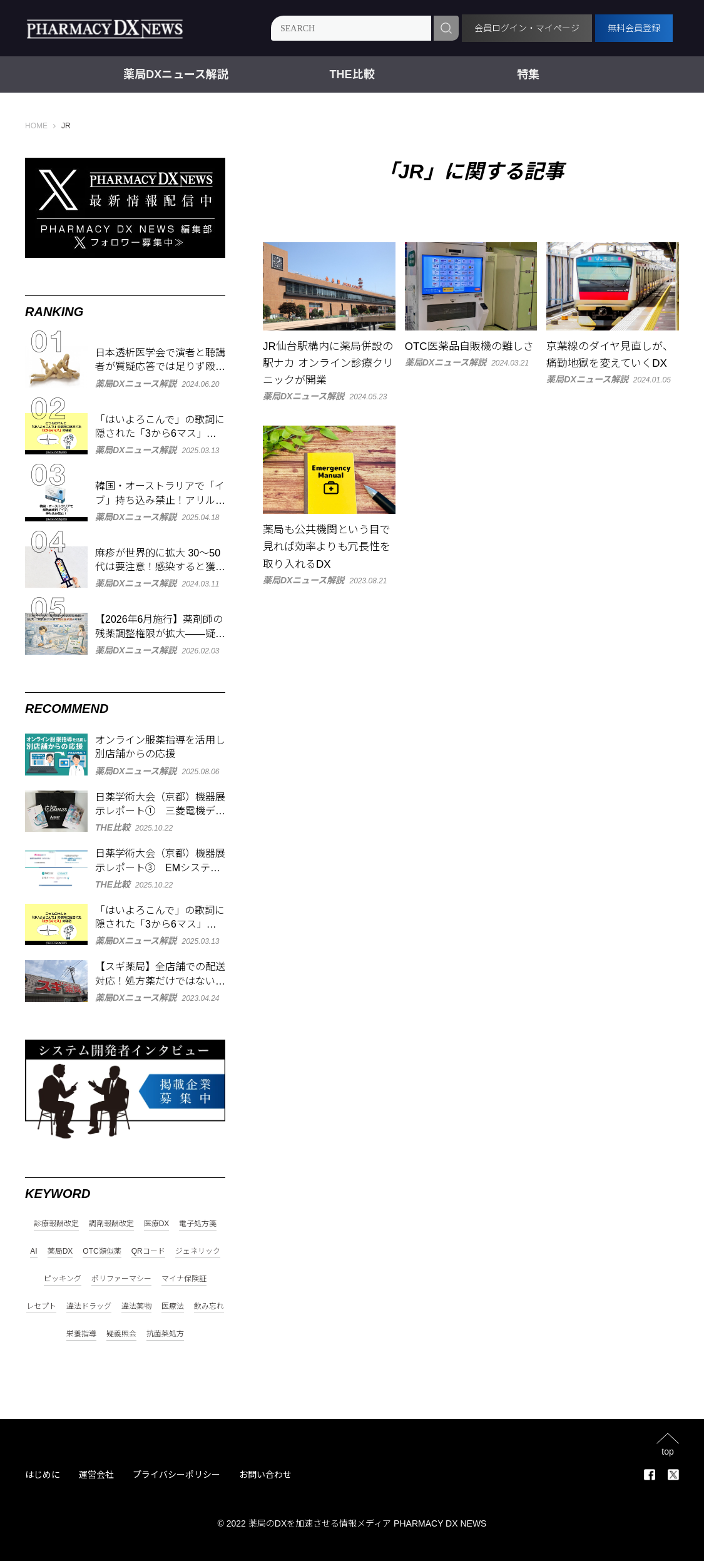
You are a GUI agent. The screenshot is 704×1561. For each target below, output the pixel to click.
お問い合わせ (265, 1475)
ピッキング (62, 1279)
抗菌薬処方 (165, 1334)
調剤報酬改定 (111, 1224)
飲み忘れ (209, 1307)
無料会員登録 (634, 28)
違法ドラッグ (88, 1307)
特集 (528, 74)
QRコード (148, 1251)
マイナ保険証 (184, 1279)
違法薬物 (136, 1307)
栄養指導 (81, 1334)
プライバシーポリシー (176, 1475)
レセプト (41, 1307)
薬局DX (60, 1251)
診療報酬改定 (56, 1224)
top (667, 1451)
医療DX (157, 1224)
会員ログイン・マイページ (526, 28)
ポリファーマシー (121, 1279)
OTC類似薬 (102, 1251)
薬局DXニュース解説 (175, 74)
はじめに (42, 1475)
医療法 (172, 1307)
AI (33, 1251)
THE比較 (352, 74)
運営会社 (96, 1475)
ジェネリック (197, 1251)
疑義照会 (121, 1334)
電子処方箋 (198, 1224)
